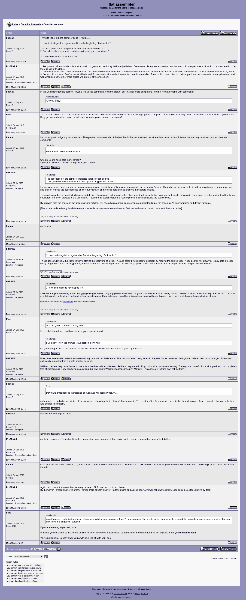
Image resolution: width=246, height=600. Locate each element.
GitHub (137, 594)
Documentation (120, 589)
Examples (132, 589)
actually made (68, 301)
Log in (139, 15)
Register (128, 13)
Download (107, 589)
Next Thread (230, 558)
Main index (96, 589)
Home (113, 13)
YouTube (144, 594)
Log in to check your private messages (118, 15)
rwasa (129, 597)
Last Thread (218, 558)
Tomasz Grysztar (120, 594)
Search (120, 13)
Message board (144, 589)
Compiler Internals (31, 24)
